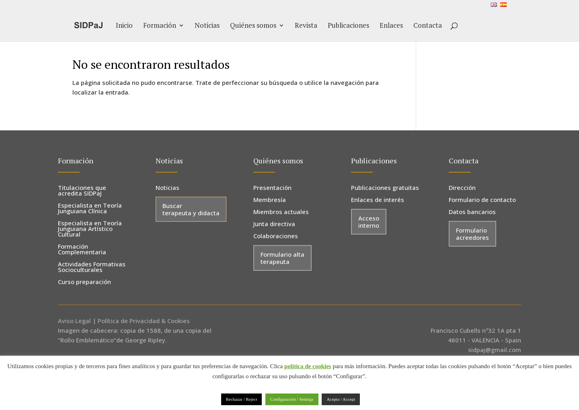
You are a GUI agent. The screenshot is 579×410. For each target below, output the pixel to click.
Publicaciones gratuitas (385, 188)
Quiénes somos (253, 26)
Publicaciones (348, 26)
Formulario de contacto (482, 200)
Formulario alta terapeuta (282, 258)
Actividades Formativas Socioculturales (91, 267)
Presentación (272, 188)
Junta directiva (274, 224)
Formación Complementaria (82, 249)
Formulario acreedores (472, 233)
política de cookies (307, 366)
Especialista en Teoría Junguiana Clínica (90, 208)
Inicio (124, 26)
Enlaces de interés (377, 200)
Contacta (427, 26)
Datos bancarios (472, 212)
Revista (306, 26)
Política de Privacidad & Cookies (144, 321)
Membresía (269, 200)
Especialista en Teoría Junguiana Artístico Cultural (90, 229)
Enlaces (391, 26)
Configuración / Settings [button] (292, 399)
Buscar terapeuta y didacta (191, 209)
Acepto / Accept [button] (340, 399)
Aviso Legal (74, 321)
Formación (159, 26)
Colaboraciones (275, 236)
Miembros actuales (281, 212)
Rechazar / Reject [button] (241, 399)
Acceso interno (368, 221)
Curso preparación (84, 282)
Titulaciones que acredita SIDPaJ (82, 191)
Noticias (207, 26)
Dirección (462, 188)
